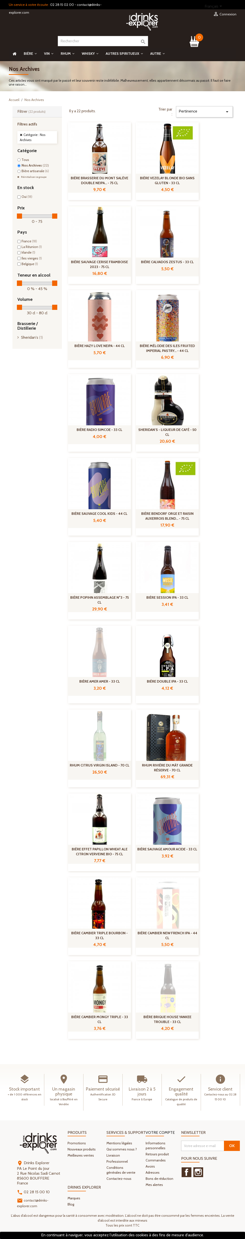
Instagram (198, 1172)
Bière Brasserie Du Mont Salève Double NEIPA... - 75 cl (99, 180)
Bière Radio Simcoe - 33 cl (99, 430)
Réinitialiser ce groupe (34, 177)
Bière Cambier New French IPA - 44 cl (167, 935)
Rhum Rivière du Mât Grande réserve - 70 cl (167, 767)
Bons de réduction (159, 1178)
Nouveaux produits (82, 1149)
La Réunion (32, 247)
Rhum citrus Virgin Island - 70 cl (99, 765)
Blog (71, 1204)
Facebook (186, 1172)
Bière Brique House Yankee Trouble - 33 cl (167, 1019)
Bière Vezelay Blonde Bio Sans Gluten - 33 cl (167, 180)
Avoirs (150, 1166)
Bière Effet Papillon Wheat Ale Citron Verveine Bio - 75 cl (100, 851)
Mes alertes (154, 1185)
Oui (27, 196)
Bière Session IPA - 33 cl (167, 597)
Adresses (153, 1172)
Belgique (30, 264)
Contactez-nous (118, 1178)
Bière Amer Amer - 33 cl (99, 681)
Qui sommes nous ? (121, 1149)
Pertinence (204, 112)
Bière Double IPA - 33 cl (167, 681)
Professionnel (117, 1161)
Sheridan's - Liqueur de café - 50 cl (167, 432)
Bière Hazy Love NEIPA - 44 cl (99, 346)
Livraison (113, 1155)
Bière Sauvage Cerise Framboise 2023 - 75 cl (99, 264)
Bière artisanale (35, 171)
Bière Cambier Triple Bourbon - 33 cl (99, 935)
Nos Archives (35, 165)
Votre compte (160, 1132)
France (29, 241)
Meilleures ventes (81, 1155)
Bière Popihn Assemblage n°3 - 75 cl (99, 600)
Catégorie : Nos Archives (33, 137)
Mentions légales (119, 1143)
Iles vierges (32, 258)
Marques (74, 1198)
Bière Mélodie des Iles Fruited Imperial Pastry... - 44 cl (167, 348)
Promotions (77, 1143)
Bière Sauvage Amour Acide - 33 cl (167, 849)
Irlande (28, 252)
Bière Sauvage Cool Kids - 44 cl (99, 513)
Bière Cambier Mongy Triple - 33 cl (99, 1019)
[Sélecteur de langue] (214, 7)
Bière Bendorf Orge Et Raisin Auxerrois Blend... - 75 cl (167, 516)
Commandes (156, 1160)
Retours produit (157, 1154)
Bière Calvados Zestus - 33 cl (167, 262)
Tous (25, 160)
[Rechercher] (103, 41)
